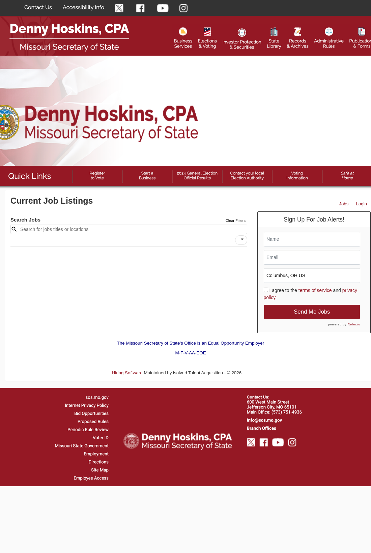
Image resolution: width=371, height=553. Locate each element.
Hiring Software (127, 372)
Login (361, 203)
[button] (241, 240)
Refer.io (354, 324)
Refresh (261, 372)
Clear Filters (236, 221)
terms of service (315, 290)
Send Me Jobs (312, 312)
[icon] (242, 239)
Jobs (343, 203)
